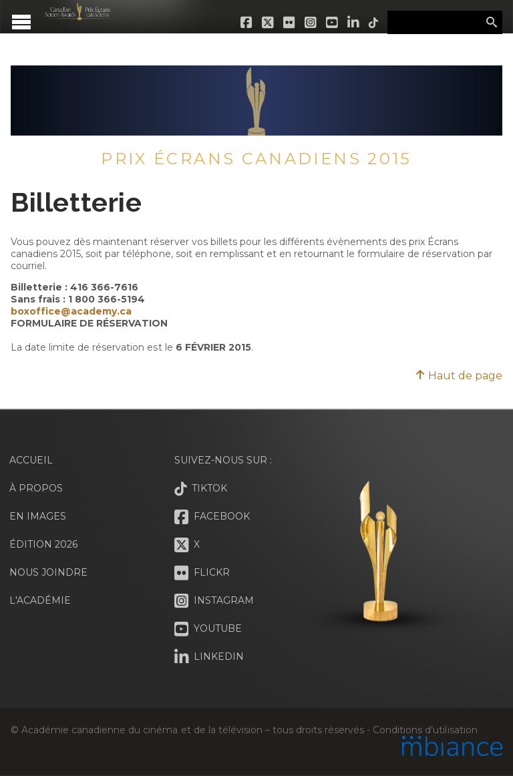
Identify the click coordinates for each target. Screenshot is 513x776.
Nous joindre (48, 572)
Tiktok (374, 22)
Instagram (311, 22)
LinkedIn (354, 22)
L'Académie (40, 600)
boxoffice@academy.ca (71, 311)
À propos (36, 488)
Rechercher (491, 23)
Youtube (332, 22)
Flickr (290, 22)
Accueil (31, 460)
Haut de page (458, 375)
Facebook (247, 22)
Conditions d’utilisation (425, 730)
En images (37, 516)
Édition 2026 (43, 544)
